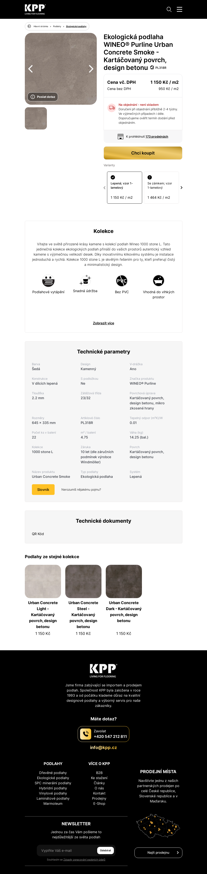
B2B (99, 757)
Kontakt (99, 777)
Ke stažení (99, 762)
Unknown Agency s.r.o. (160, 870)
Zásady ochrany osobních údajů (103, 864)
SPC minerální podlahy (53, 767)
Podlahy (57, 26)
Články (99, 767)
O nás (99, 772)
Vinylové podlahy (53, 777)
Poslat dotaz (42, 96)
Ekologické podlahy (76, 26)
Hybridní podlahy (53, 772)
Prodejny (99, 782)
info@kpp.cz (103, 731)
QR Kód (38, 518)
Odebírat (105, 834)
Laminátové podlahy (53, 782)
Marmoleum (53, 788)
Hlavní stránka (41, 26)
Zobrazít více (103, 307)
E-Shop (99, 788)
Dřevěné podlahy (53, 757)
